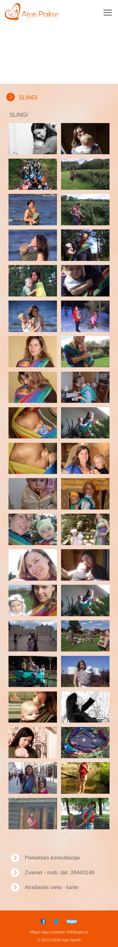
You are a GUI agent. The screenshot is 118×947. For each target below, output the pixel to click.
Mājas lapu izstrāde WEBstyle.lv (59, 932)
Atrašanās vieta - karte (51, 887)
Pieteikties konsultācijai (52, 858)
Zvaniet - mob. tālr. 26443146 (59, 873)
